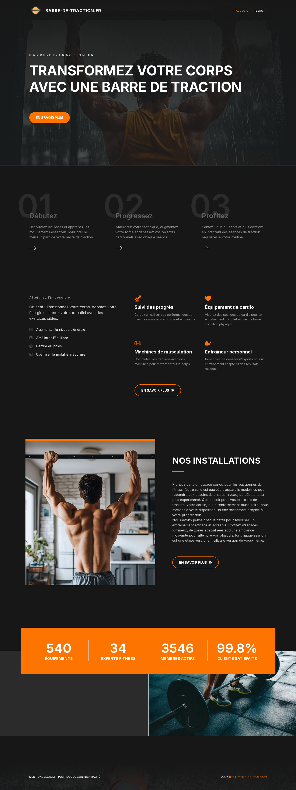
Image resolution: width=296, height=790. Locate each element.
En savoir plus (49, 117)
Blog (259, 10)
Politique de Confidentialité (79, 776)
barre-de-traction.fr (73, 10)
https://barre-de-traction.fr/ (248, 777)
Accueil (242, 10)
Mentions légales (42, 776)
